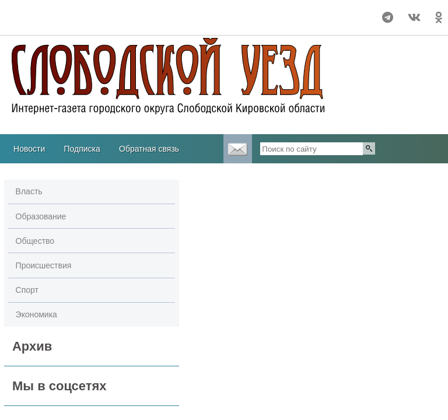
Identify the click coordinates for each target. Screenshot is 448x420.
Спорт (27, 290)
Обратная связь (149, 148)
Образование (41, 216)
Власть (29, 191)
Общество (35, 241)
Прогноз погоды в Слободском (49, 12)
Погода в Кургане (50, 23)
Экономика (36, 314)
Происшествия (44, 265)
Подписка (82, 148)
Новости (29, 148)
